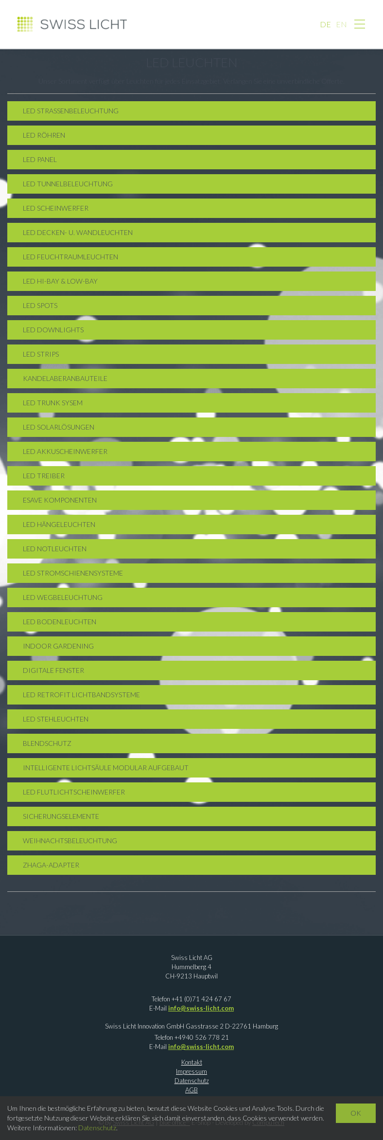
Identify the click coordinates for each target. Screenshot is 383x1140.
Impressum (191, 1071)
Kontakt (191, 1062)
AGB (191, 1090)
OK (355, 1113)
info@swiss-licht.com (201, 1008)
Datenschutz (191, 1081)
